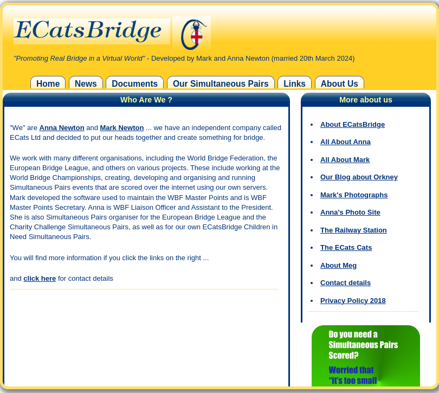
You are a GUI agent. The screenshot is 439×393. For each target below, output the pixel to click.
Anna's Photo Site (350, 212)
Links (294, 83)
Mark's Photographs (354, 195)
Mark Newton (122, 128)
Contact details (345, 283)
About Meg (338, 265)
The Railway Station (353, 230)
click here (39, 278)
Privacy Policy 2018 (353, 301)
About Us (339, 83)
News (86, 83)
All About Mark (345, 160)
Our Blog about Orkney (359, 177)
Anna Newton (62, 128)
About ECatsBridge (352, 124)
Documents (135, 83)
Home (48, 83)
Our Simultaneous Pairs (221, 83)
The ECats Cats (346, 247)
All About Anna (345, 142)
